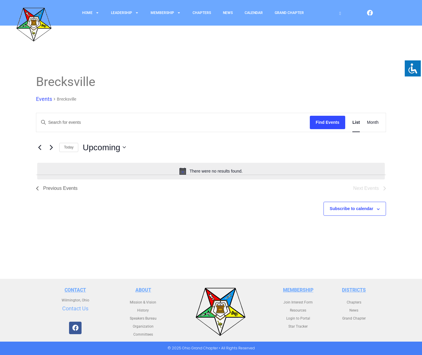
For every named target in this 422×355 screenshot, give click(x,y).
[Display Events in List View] (356, 122)
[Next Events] (51, 147)
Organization (143, 326)
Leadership (125, 13)
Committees (143, 334)
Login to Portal (298, 318)
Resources (298, 310)
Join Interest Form (298, 302)
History (143, 310)
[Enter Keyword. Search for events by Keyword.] (173, 122)
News (228, 13)
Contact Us (75, 308)
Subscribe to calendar (351, 208)
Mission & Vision (143, 302)
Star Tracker (298, 326)
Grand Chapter (289, 13)
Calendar (254, 13)
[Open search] (340, 13)
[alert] (211, 171)
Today (69, 147)
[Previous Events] (39, 147)
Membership (166, 13)
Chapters (202, 13)
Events (44, 99)
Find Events (327, 122)
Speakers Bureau (143, 318)
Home (90, 13)
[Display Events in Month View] (373, 122)
